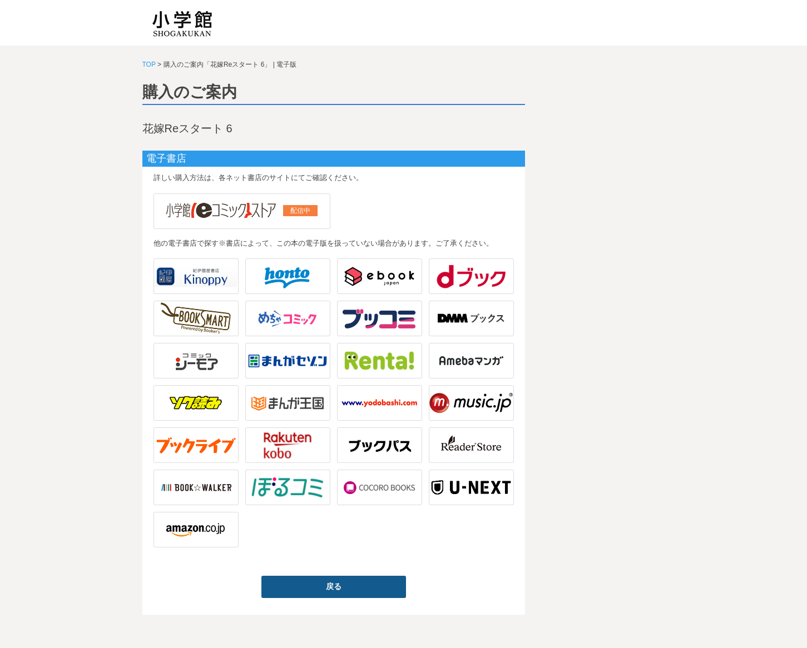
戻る (333, 586)
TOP (149, 64)
